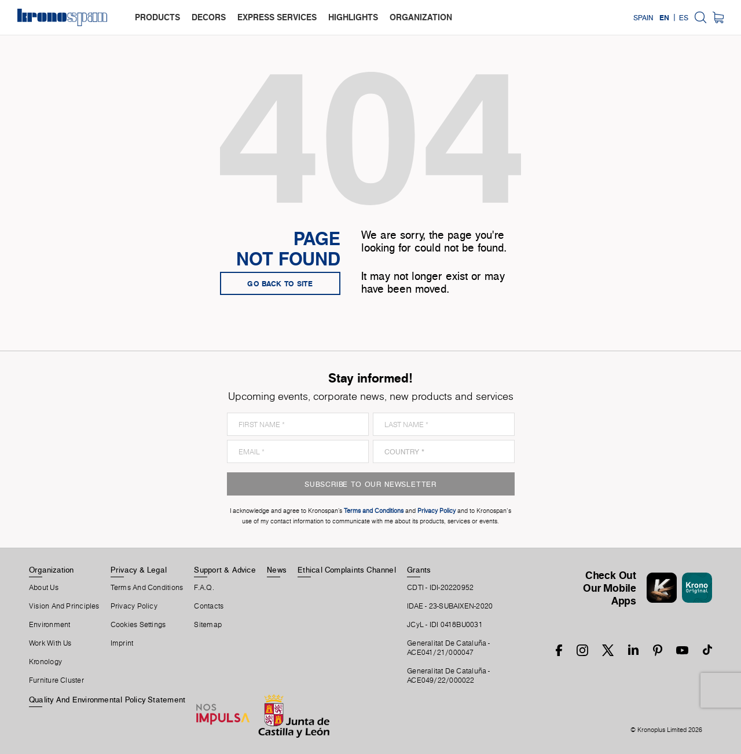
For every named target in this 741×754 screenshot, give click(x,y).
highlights (353, 17)
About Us (43, 587)
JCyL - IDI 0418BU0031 (445, 624)
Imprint (122, 643)
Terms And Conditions (147, 587)
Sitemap (208, 624)
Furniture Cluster (56, 680)
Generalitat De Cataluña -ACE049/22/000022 (448, 675)
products (157, 17)
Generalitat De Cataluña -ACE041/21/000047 (448, 648)
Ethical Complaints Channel (347, 569)
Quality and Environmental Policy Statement (107, 699)
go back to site (280, 283)
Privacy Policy (134, 606)
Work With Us (50, 643)
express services (277, 17)
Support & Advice (225, 569)
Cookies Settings (138, 624)
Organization (51, 569)
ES (683, 17)
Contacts (208, 606)
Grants (419, 569)
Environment (49, 624)
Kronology (45, 661)
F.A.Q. (204, 587)
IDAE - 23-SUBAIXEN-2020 (450, 606)
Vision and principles (64, 606)
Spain (643, 17)
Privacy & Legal (139, 569)
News (277, 569)
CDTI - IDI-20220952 (440, 587)
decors (209, 17)
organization (421, 17)
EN (664, 17)
